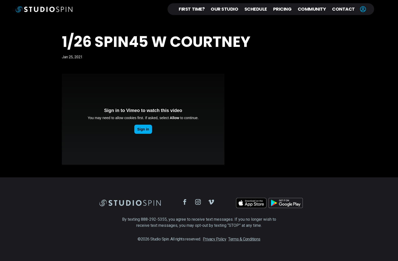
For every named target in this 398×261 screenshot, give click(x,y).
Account (363, 9)
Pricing (282, 9)
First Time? (192, 9)
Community (312, 9)
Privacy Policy (214, 239)
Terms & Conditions (244, 239)
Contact (343, 9)
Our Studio (224, 9)
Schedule (255, 9)
